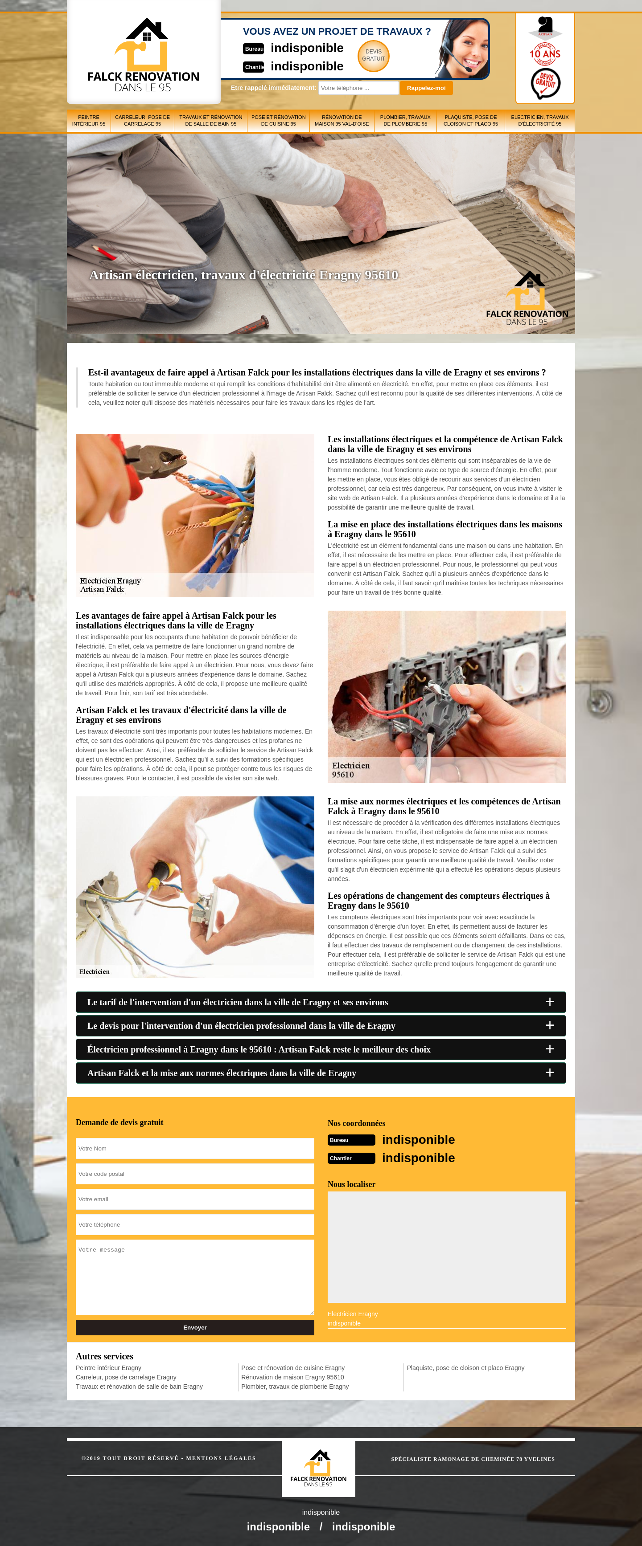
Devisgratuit (362, 55)
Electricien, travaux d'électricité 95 (540, 120)
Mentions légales (221, 1457)
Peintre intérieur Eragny (108, 1367)
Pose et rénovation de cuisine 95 (278, 120)
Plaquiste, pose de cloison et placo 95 (471, 120)
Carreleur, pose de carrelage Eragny (126, 1376)
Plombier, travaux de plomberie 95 (405, 120)
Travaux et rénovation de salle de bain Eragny (139, 1385)
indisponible (294, 47)
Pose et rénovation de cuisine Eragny (293, 1367)
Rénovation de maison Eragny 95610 (292, 1376)
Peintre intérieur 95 (89, 120)
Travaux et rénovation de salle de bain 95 (210, 120)
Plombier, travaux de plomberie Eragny (295, 1385)
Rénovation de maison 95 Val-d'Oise (342, 120)
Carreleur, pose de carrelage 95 (142, 120)
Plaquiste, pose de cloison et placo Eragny (466, 1367)
